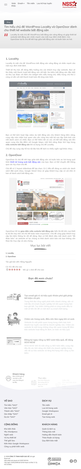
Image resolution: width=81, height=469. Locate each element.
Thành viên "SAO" (12, 411)
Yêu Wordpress (10, 431)
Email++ (21, 3)
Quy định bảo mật (50, 440)
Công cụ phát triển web (14, 446)
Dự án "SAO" (9, 417)
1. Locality (10, 253)
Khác (13, 6)
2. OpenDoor (11, 256)
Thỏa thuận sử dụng (50, 437)
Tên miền (31, 3)
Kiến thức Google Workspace (16, 443)
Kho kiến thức (10, 429)
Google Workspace (50, 411)
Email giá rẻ (47, 414)
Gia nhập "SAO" (11, 414)
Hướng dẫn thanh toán (52, 434)
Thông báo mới (48, 431)
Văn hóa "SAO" (10, 408)
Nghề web (8, 434)
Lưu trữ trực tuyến (44, 3)
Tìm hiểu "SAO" (10, 405)
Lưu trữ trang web (50, 408)
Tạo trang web (48, 417)
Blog (8, 22)
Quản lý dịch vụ (48, 429)
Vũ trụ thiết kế (10, 437)
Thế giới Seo (9, 440)
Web (13, 3)
